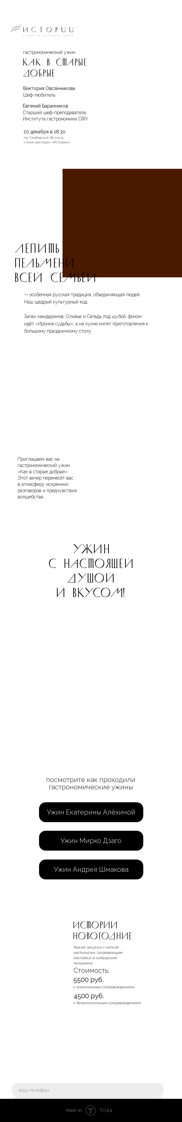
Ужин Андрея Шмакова (91, 869)
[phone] (87, 1090)
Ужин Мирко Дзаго (91, 841)
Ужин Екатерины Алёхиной (91, 812)
